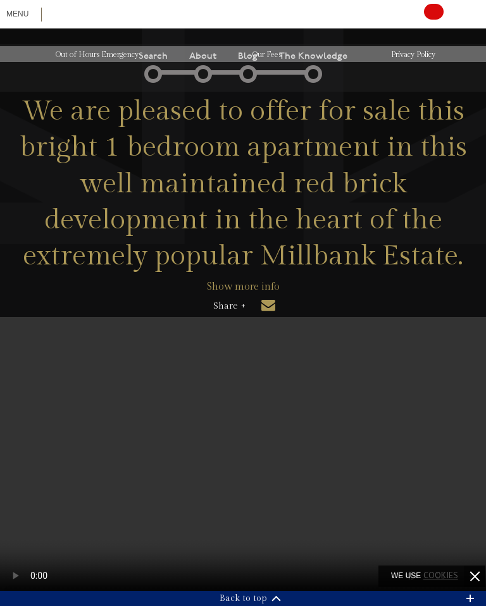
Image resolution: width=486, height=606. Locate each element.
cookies (440, 575)
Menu (17, 13)
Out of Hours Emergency (97, 54)
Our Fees (267, 54)
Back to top (243, 598)
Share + (229, 306)
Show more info (243, 287)
